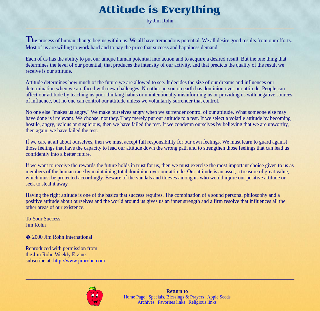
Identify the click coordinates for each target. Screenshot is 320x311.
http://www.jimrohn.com (79, 261)
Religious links (202, 302)
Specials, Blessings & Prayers (176, 296)
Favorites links (171, 302)
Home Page (134, 296)
